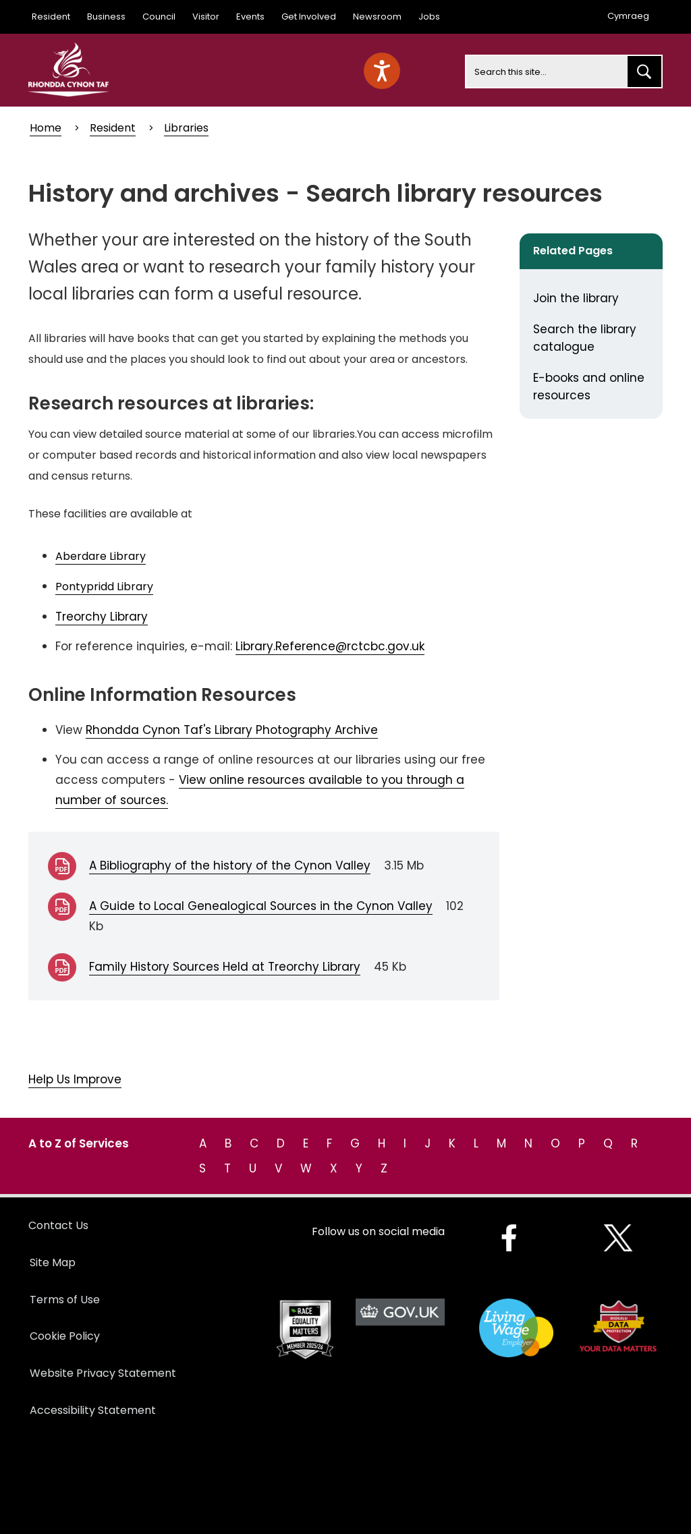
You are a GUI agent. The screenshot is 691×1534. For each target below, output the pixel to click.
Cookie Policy (65, 1336)
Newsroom (377, 16)
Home (45, 128)
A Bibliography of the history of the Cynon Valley (229, 865)
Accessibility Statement (93, 1410)
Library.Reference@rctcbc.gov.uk (330, 646)
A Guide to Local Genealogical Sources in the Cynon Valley (261, 906)
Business (106, 16)
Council (158, 16)
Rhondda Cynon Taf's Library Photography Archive (232, 730)
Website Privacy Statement (103, 1373)
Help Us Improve (74, 1079)
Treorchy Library (101, 616)
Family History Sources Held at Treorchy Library (224, 967)
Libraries (186, 128)
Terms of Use (65, 1299)
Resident (51, 16)
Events (250, 16)
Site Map (53, 1262)
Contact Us (58, 1225)
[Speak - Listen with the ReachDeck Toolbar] (382, 71)
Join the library (576, 298)
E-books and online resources (588, 386)
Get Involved (308, 16)
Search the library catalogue (584, 338)
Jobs (429, 16)
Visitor (205, 16)
